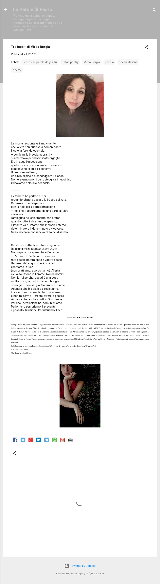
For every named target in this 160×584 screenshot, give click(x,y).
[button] (146, 48)
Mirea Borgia (92, 62)
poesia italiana (128, 62)
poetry (17, 70)
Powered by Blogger (80, 566)
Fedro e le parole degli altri (40, 62)
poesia (109, 62)
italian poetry (70, 62)
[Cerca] (154, 11)
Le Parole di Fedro (32, 9)
